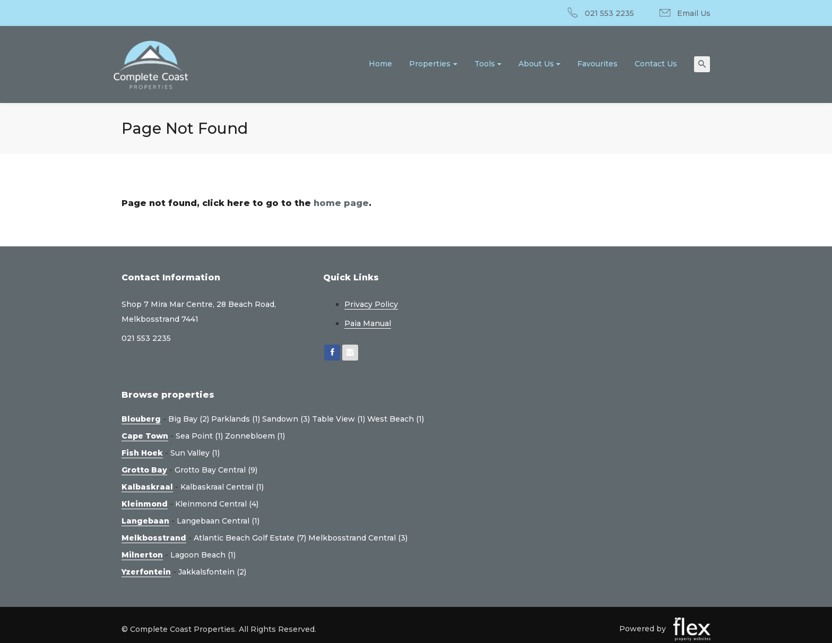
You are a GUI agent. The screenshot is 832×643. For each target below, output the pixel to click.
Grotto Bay (144, 470)
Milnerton (142, 555)
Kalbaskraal (147, 487)
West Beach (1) (395, 419)
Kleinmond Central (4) (216, 504)
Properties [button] (429, 63)
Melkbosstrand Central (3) (358, 538)
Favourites (597, 63)
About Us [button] (536, 63)
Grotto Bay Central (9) (216, 470)
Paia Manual (367, 323)
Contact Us (656, 63)
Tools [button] (484, 63)
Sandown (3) (286, 419)
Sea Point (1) (199, 436)
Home (380, 63)
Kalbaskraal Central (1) (222, 487)
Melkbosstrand (154, 538)
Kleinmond (145, 504)
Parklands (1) (235, 419)
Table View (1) (338, 419)
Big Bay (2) (188, 419)
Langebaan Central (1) (218, 521)
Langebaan (145, 521)
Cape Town (145, 436)
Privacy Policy (371, 304)
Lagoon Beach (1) (203, 555)
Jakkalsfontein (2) (212, 572)
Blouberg (141, 419)
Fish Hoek (142, 453)
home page (341, 203)
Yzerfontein (146, 572)
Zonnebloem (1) (255, 436)
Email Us (693, 13)
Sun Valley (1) (195, 453)
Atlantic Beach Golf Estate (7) (250, 538)
